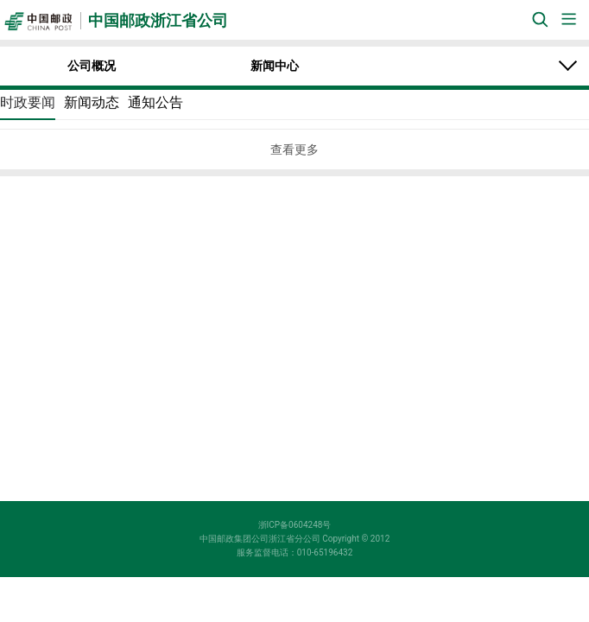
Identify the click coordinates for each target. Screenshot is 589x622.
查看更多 (294, 149)
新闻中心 (274, 66)
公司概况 (91, 66)
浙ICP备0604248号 (295, 525)
